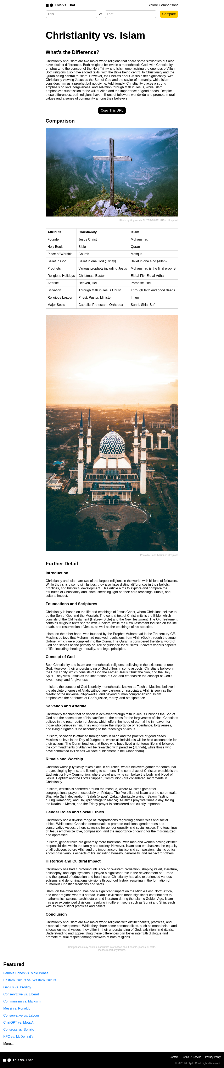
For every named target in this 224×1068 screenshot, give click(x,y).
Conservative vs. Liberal (21, 994)
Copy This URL (112, 110)
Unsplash (173, 220)
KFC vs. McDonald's (18, 1036)
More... (8, 1043)
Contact (173, 1057)
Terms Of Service (191, 1057)
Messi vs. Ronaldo (16, 1008)
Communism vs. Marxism (22, 1001)
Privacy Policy (213, 1057)
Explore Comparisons (162, 5)
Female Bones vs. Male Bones (25, 973)
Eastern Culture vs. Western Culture (29, 980)
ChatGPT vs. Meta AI (18, 1022)
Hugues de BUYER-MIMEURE (147, 220)
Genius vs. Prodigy (17, 987)
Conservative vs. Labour (21, 1015)
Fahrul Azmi (157, 555)
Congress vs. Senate (18, 1029)
